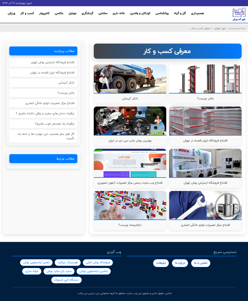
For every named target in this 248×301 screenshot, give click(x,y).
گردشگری (87, 13)
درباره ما (180, 263)
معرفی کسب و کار (200, 28)
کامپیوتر (44, 13)
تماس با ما (200, 263)
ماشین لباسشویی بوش (94, 271)
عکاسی (59, 13)
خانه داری (119, 13)
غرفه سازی (31, 271)
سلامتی (102, 13)
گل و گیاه (180, 13)
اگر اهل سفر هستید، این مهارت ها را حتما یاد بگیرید (45, 136)
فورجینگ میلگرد (68, 262)
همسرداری (197, 13)
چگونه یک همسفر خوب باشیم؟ (54, 123)
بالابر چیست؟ (66, 92)
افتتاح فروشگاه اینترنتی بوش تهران (52, 62)
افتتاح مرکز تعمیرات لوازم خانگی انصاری (49, 103)
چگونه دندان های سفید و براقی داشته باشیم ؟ (45, 113)
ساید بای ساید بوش (58, 271)
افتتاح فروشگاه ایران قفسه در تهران (52, 72)
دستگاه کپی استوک (66, 279)
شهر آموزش (220, 28)
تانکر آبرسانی (66, 82)
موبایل (72, 13)
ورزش (11, 13)
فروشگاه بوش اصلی (98, 262)
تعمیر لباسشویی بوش (36, 262)
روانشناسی (162, 13)
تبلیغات (161, 263)
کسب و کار (27, 13)
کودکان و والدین (140, 13)
